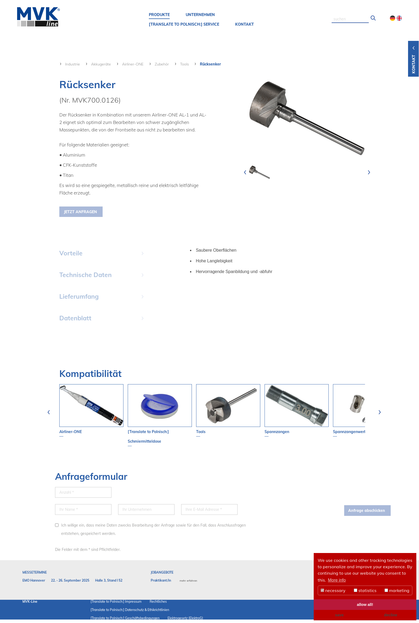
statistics (365, 590)
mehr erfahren (188, 580)
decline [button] (390, 615)
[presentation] (245, 172)
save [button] (339, 615)
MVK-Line (29, 601)
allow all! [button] (365, 604)
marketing (397, 590)
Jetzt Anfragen (80, 211)
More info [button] (337, 580)
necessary (333, 590)
